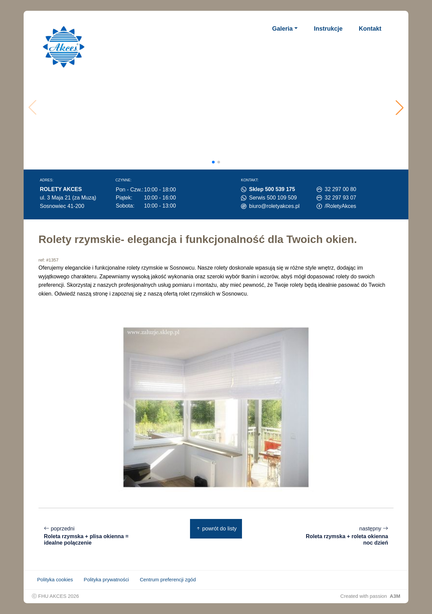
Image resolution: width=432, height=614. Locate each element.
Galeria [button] (282, 28)
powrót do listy (216, 528)
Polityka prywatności (106, 579)
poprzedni (89, 536)
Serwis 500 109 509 (273, 198)
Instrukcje (328, 28)
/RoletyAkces (340, 206)
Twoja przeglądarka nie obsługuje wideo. (218, 107)
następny (343, 536)
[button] (399, 107)
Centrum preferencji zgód (168, 579)
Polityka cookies (55, 579)
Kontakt (370, 28)
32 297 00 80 (340, 189)
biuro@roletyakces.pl (274, 206)
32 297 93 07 (340, 198)
